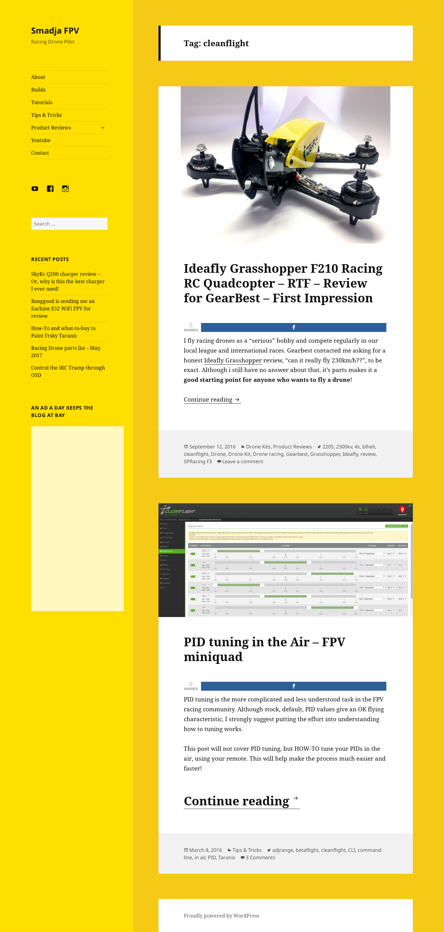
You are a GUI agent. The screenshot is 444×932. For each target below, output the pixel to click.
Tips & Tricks (46, 115)
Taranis (226, 857)
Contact (40, 152)
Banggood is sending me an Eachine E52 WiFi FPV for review (63, 308)
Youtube (41, 140)
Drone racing (268, 454)
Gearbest (297, 454)
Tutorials (41, 102)
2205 (328, 446)
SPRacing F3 (198, 461)
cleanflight (196, 454)
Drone (218, 454)
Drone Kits (258, 446)
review (368, 454)
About (38, 77)
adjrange (282, 850)
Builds (38, 89)
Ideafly (350, 454)
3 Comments (260, 857)
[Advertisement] (77, 518)
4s (357, 446)
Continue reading (212, 399)
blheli (368, 446)
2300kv (344, 446)
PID (212, 857)
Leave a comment (242, 461)
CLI (351, 850)
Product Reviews (51, 127)
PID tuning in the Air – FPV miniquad (264, 648)
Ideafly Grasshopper (233, 360)
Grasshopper (325, 454)
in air (200, 857)
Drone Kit (239, 454)
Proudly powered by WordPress (221, 915)
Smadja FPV (55, 30)
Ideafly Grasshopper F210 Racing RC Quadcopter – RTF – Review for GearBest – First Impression (283, 283)
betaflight (307, 850)
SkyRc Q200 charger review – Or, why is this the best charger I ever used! (68, 281)
